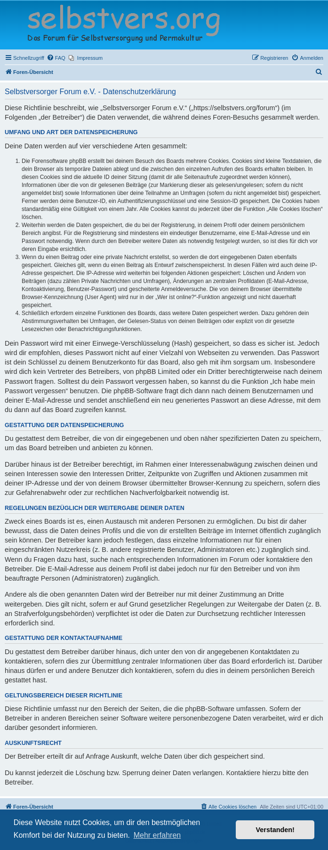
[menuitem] (56, 58)
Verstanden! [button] (275, 830)
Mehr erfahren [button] (157, 835)
